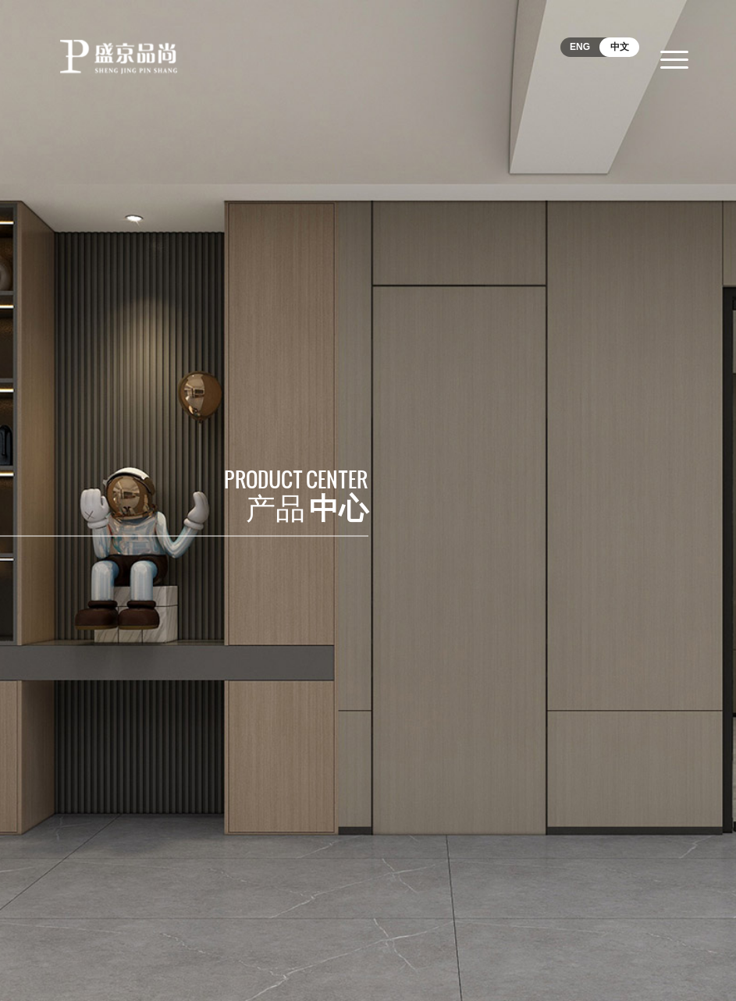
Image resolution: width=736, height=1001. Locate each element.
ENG (580, 46)
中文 (619, 46)
